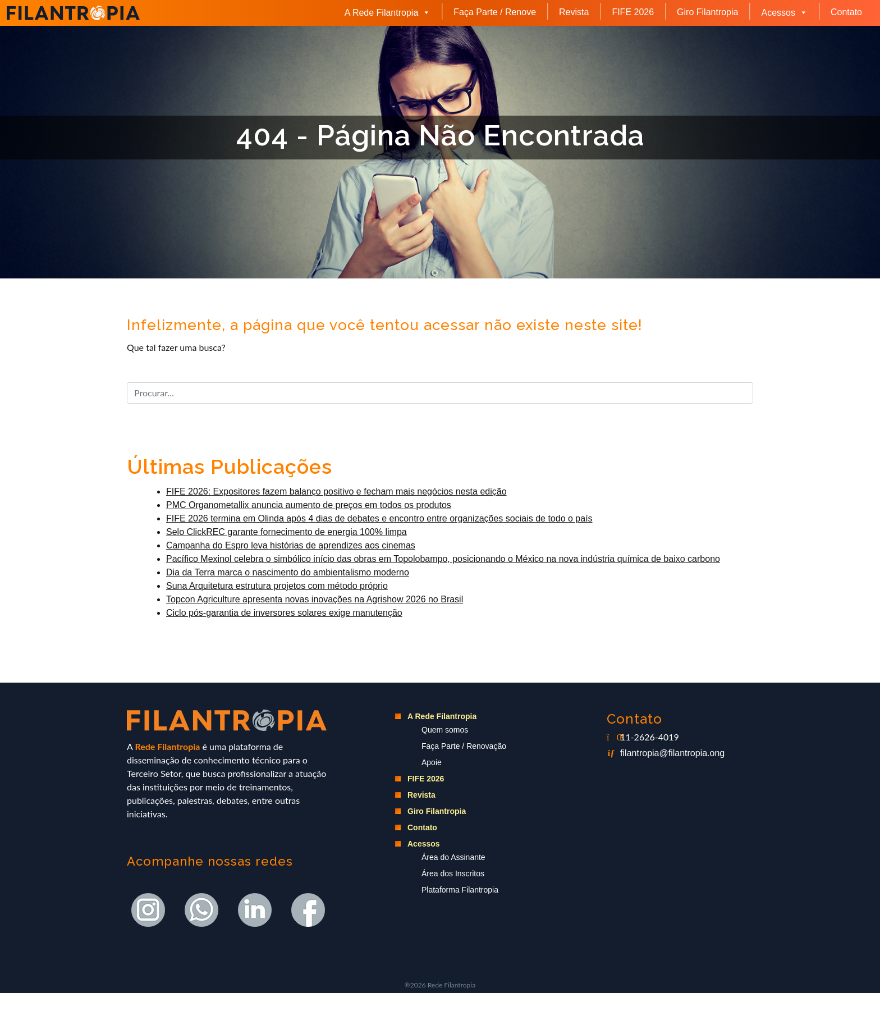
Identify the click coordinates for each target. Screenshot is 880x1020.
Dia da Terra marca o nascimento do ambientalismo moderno (287, 572)
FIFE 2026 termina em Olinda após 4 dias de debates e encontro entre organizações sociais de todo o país (379, 518)
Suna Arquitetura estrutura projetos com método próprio (277, 586)
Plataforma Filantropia (459, 889)
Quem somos (444, 729)
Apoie (431, 762)
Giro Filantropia (707, 12)
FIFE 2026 (633, 12)
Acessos (784, 12)
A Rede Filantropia (388, 12)
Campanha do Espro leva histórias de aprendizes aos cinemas (290, 545)
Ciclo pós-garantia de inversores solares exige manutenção (284, 613)
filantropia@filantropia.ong (672, 753)
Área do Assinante (453, 857)
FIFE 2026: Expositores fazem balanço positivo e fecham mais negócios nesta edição (336, 491)
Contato (846, 12)
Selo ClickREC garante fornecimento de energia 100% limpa (286, 532)
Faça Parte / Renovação (463, 746)
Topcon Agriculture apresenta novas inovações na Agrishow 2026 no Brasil (314, 599)
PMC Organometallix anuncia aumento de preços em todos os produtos (308, 505)
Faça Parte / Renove (494, 12)
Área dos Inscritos (452, 873)
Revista (574, 12)
